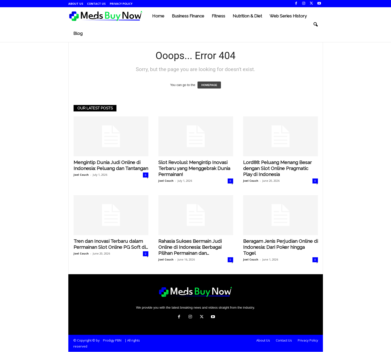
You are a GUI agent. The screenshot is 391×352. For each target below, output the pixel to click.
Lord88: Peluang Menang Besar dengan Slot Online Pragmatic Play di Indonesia (277, 168)
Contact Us (96, 3)
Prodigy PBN (112, 340)
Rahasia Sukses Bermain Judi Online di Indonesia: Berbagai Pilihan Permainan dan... (190, 247)
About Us (75, 3)
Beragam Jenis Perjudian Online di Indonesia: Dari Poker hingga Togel (280, 247)
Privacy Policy (121, 3)
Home (158, 15)
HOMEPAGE (209, 85)
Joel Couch (81, 175)
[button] (315, 24)
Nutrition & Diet (247, 15)
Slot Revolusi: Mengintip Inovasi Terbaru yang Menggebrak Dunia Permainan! (194, 168)
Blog (78, 33)
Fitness (218, 15)
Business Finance (188, 15)
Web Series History (288, 15)
